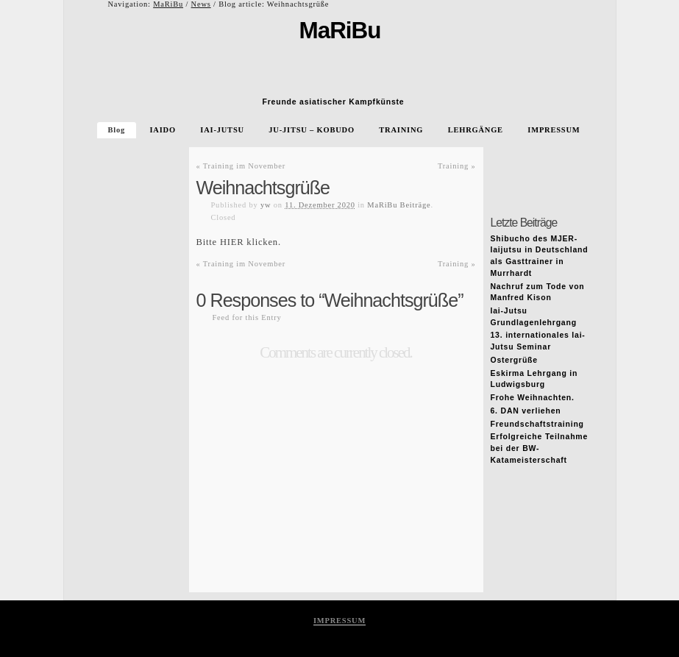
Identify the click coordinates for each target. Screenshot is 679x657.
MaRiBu (168, 4)
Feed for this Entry (247, 317)
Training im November (240, 166)
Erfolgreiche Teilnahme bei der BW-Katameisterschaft (540, 448)
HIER (232, 242)
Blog (117, 130)
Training (457, 166)
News (201, 4)
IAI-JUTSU (222, 130)
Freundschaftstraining (537, 424)
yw (265, 205)
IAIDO (162, 130)
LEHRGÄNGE (475, 130)
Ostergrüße (514, 360)
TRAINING (401, 130)
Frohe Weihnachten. (533, 398)
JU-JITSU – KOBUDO (312, 130)
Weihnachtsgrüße (263, 187)
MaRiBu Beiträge (398, 205)
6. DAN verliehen (526, 411)
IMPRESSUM (553, 130)
